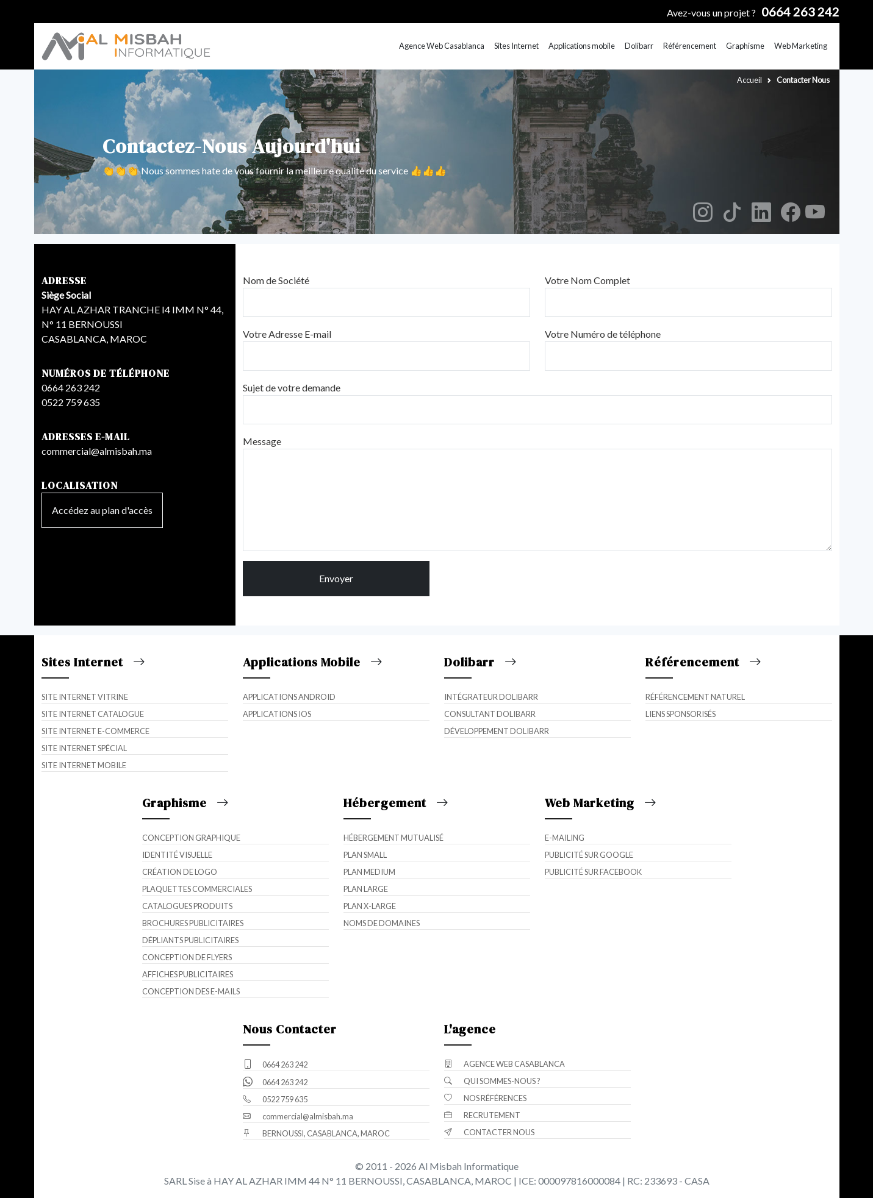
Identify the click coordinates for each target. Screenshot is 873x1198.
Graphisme (745, 46)
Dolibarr (639, 46)
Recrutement (482, 1115)
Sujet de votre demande (291, 387)
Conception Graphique (191, 838)
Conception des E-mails (191, 991)
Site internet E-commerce (95, 731)
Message (262, 441)
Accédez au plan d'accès (102, 510)
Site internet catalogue (92, 714)
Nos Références (485, 1098)
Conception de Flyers (187, 957)
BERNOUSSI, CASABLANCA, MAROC (316, 1133)
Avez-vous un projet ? (753, 12)
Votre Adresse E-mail (287, 334)
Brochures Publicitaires (192, 923)
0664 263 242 (70, 387)
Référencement (689, 46)
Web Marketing (800, 46)
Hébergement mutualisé (393, 838)
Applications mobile (581, 46)
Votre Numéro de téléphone (603, 334)
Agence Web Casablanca (441, 46)
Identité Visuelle (177, 855)
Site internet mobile (83, 765)
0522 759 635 (70, 402)
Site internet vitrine (84, 697)
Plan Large (365, 889)
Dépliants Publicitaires (190, 940)
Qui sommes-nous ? (492, 1081)
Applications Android (289, 697)
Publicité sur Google (589, 855)
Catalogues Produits (187, 906)
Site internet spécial (84, 748)
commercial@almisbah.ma (96, 451)
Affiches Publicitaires (187, 974)
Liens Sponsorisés (680, 714)
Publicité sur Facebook (593, 872)
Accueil (749, 80)
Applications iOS (277, 714)
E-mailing (564, 838)
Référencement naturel (695, 697)
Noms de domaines (381, 923)
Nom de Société (276, 280)
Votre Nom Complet (587, 280)
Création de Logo (179, 872)
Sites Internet (516, 46)
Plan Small (365, 855)
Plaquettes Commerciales (197, 889)
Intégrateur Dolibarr (491, 697)
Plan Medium (369, 872)
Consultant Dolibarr (490, 714)
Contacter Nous (489, 1132)
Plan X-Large (369, 906)
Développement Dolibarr (496, 731)
